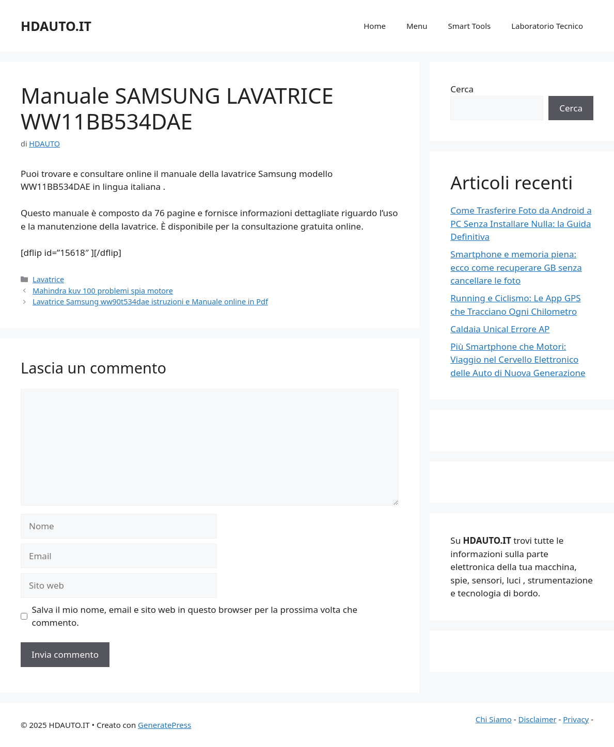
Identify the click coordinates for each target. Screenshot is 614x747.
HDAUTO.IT (56, 26)
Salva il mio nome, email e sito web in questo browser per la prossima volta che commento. (195, 616)
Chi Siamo (494, 719)
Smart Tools (469, 26)
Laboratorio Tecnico (547, 26)
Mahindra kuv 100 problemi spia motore (103, 291)
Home (375, 26)
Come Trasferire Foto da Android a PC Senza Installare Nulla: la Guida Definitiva (520, 223)
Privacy (576, 719)
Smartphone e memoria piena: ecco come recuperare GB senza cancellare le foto (515, 267)
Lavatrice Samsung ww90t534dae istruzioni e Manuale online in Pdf (150, 301)
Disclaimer (537, 719)
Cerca (462, 89)
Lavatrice (48, 279)
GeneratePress (164, 725)
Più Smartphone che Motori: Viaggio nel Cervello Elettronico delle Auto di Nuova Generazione (517, 359)
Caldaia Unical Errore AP (499, 329)
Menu (417, 26)
